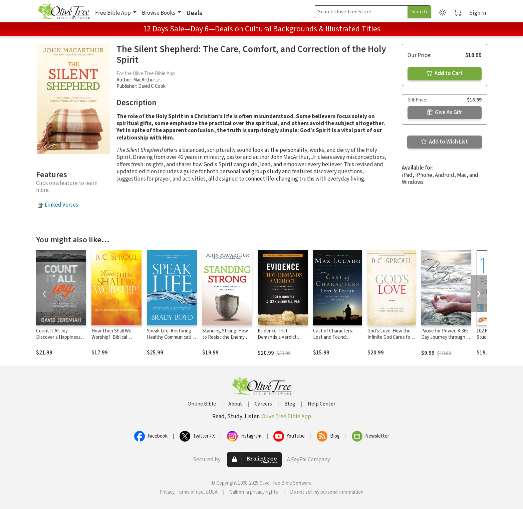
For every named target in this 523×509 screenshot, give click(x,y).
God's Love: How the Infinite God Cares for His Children (389, 337)
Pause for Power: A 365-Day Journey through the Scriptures (445, 337)
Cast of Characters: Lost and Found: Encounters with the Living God (334, 340)
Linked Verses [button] (61, 205)
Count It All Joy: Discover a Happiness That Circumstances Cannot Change (58, 340)
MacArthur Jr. (147, 79)
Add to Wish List (444, 142)
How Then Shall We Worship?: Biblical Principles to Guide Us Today (114, 340)
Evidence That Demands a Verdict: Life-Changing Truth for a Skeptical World (282, 340)
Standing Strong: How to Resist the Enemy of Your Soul (226, 337)
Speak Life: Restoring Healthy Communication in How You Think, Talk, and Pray (172, 340)
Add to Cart (445, 73)
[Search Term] (361, 11)
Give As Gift (444, 112)
